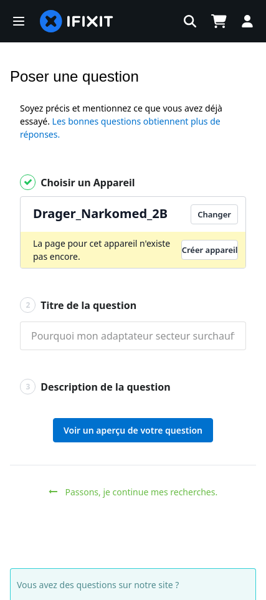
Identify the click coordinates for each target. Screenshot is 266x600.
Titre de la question (78, 305)
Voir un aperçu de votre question (133, 430)
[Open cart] (218, 21)
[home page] (76, 21)
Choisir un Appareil (77, 182)
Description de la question (95, 386)
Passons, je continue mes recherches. (133, 492)
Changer (214, 214)
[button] (18, 21)
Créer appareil (210, 249)
